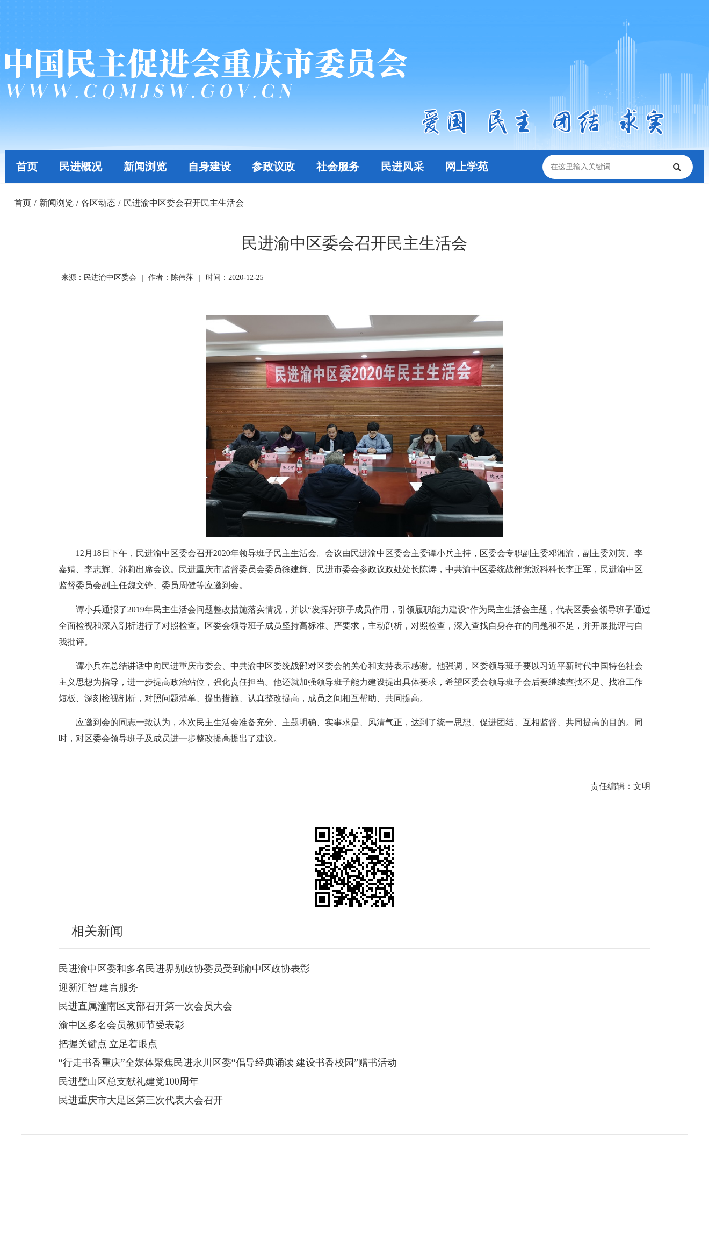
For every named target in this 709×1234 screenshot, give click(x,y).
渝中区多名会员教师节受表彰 (121, 1025)
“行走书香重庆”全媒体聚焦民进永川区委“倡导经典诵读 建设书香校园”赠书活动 (228, 1062)
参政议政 (273, 166)
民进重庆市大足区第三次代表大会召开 (141, 1100)
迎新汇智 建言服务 (99, 987)
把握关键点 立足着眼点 (108, 1043)
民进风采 (402, 166)
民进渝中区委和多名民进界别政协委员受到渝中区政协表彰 (184, 968)
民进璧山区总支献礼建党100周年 (129, 1081)
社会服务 (337, 166)
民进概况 (80, 166)
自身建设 (209, 166)
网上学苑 (466, 166)
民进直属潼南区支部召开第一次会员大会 (146, 1006)
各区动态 (98, 202)
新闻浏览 (145, 166)
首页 (27, 166)
